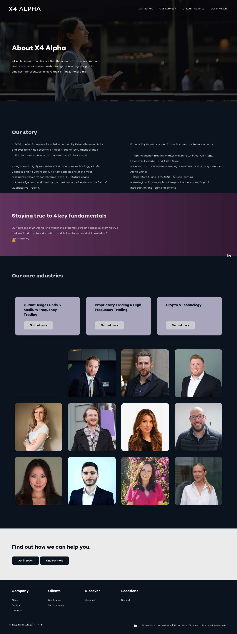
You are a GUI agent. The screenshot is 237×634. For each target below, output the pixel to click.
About (15, 600)
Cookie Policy (164, 625)
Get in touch (219, 8)
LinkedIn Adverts (193, 8)
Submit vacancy (56, 605)
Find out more (54, 560)
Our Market (145, 8)
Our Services (167, 8)
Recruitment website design (214, 625)
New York (125, 600)
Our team (16, 605)
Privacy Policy (148, 625)
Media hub (17, 611)
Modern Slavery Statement (186, 625)
